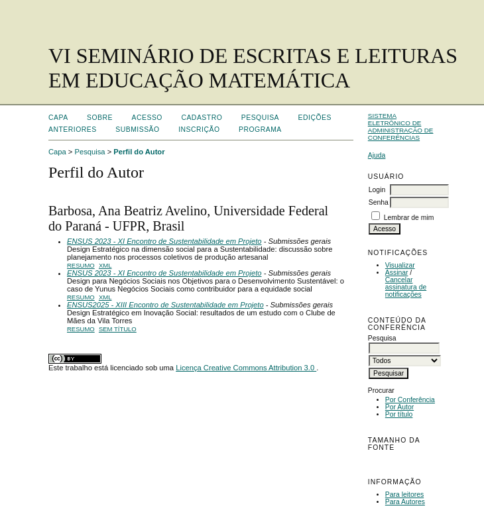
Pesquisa (260, 117)
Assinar (396, 272)
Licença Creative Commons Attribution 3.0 (246, 368)
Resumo (81, 265)
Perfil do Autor (138, 152)
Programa (260, 129)
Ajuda (377, 155)
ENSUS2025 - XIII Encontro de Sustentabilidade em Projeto (165, 305)
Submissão (137, 129)
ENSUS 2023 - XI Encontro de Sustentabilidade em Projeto (164, 241)
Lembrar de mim (409, 217)
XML (105, 265)
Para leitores (404, 494)
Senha (379, 202)
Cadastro (201, 117)
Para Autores (405, 501)
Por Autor (399, 407)
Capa (58, 117)
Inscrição (198, 129)
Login (377, 189)
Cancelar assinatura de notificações (405, 287)
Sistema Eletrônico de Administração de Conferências (401, 126)
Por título (399, 414)
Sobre (100, 117)
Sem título (118, 329)
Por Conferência (410, 399)
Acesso (147, 117)
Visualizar (400, 265)
